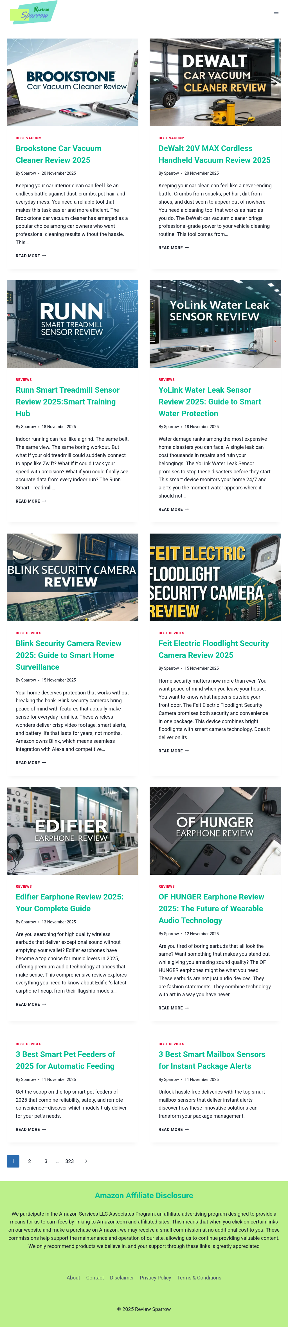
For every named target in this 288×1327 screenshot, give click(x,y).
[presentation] (72, 82)
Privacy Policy (155, 1278)
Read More (31, 256)
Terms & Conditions (199, 1278)
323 (69, 1161)
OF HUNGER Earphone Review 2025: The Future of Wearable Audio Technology (211, 908)
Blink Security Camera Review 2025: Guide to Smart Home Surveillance (69, 655)
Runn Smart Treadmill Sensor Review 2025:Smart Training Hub (68, 401)
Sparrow (28, 173)
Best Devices (28, 633)
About (73, 1278)
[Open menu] (276, 12)
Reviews (24, 379)
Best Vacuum (29, 138)
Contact (95, 1278)
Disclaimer (122, 1278)
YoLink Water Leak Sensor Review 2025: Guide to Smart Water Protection (210, 401)
